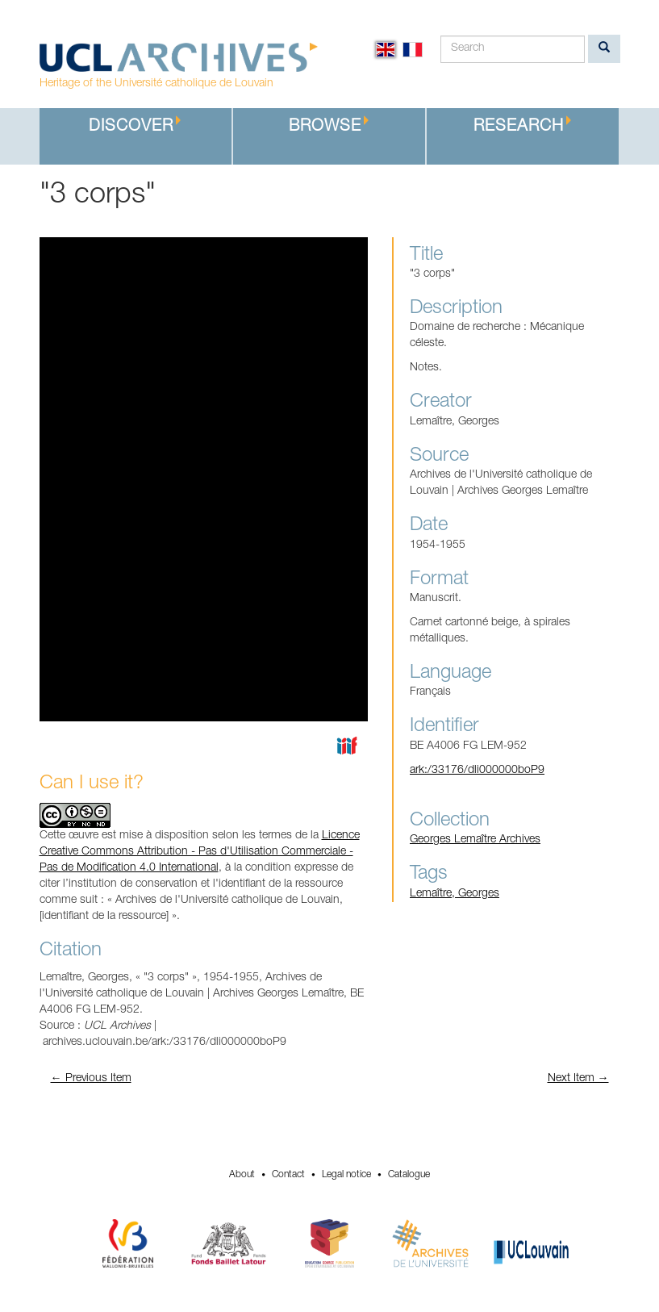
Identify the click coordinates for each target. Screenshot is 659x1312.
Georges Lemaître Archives (475, 840)
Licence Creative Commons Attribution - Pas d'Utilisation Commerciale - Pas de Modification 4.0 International (200, 852)
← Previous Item (91, 1078)
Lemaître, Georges (454, 894)
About (242, 1175)
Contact (288, 1175)
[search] (604, 49)
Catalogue (409, 1175)
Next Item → (578, 1078)
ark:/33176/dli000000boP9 (477, 770)
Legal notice (346, 1175)
